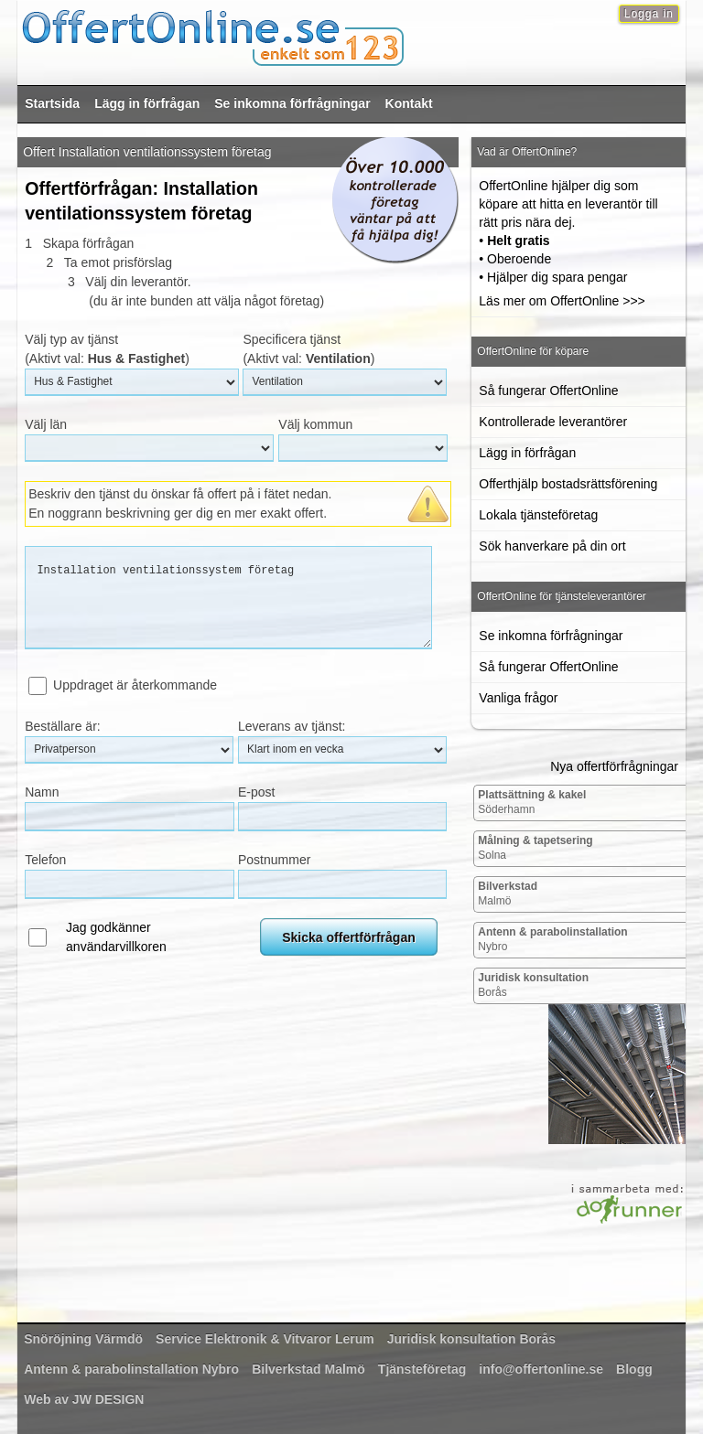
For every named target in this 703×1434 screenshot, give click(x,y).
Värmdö (83, 1339)
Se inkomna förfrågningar (292, 103)
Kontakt (409, 103)
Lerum (265, 1339)
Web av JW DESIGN (84, 1399)
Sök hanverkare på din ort (552, 546)
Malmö (507, 893)
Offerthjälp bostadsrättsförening (568, 483)
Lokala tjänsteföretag (538, 515)
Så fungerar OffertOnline (548, 390)
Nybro (552, 939)
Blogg (634, 1369)
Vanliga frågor (518, 697)
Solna (535, 847)
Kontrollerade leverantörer (553, 421)
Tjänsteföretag (422, 1369)
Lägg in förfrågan (147, 103)
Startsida (52, 103)
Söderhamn (532, 802)
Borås (533, 985)
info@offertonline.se (541, 1369)
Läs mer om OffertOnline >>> (561, 301)
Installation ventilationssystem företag (228, 597)
